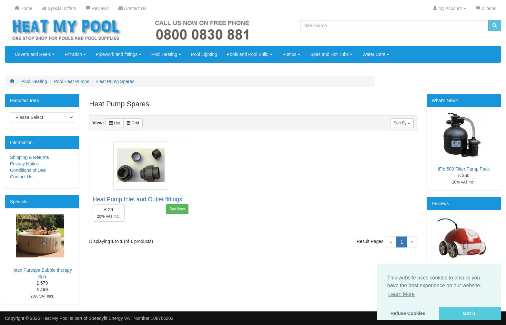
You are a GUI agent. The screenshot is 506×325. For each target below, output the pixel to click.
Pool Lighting (204, 54)
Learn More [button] (401, 294)
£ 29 (108, 213)
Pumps (291, 54)
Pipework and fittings (119, 54)
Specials (18, 201)
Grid (133, 123)
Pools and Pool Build (250, 54)
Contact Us (21, 176)
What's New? (445, 100)
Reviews (440, 203)
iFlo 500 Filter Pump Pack (464, 169)
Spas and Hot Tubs (331, 54)
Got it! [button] (470, 313)
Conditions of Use (28, 170)
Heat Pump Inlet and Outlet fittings (137, 199)
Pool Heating (166, 54)
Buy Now (177, 209)
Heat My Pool (54, 318)
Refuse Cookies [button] (407, 313)
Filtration (75, 54)
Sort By (402, 123)
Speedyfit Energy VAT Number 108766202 (130, 318)
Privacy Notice (24, 163)
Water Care (376, 54)
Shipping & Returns (29, 157)
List (114, 123)
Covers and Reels (35, 54)
